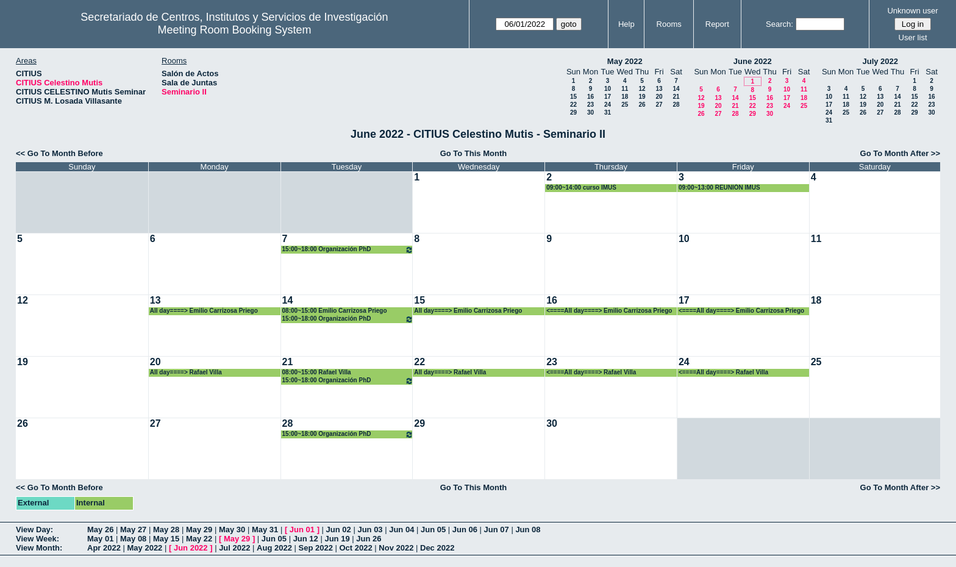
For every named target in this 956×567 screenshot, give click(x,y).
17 (607, 96)
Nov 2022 (396, 547)
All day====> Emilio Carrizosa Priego (204, 310)
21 (675, 96)
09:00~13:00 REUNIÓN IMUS (719, 187)
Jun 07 (496, 529)
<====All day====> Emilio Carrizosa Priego (609, 310)
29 (573, 112)
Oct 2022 (355, 547)
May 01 (100, 538)
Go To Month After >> (900, 153)
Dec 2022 (437, 547)
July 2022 (880, 61)
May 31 (265, 529)
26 (641, 104)
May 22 (199, 538)
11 (624, 88)
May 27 (133, 529)
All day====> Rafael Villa (186, 372)
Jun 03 (369, 529)
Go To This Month (473, 153)
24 (607, 104)
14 (675, 88)
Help (626, 24)
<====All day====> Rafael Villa (591, 372)
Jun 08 (527, 529)
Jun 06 (464, 529)
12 (641, 88)
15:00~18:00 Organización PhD (348, 250)
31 (607, 112)
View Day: (34, 529)
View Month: (39, 547)
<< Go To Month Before (59, 153)
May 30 (232, 529)
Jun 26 (368, 538)
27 (658, 104)
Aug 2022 (274, 547)
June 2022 (752, 61)
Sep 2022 (316, 547)
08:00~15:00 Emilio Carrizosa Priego (334, 310)
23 (590, 104)
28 (675, 104)
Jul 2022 (234, 547)
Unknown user (912, 10)
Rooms (669, 24)
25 (624, 104)
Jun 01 (302, 529)
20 (658, 96)
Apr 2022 (104, 547)
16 (590, 96)
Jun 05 (433, 529)
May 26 (100, 529)
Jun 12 (305, 538)
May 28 (166, 529)
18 (624, 96)
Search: (779, 24)
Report (717, 24)
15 (573, 96)
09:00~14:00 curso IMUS (581, 187)
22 (573, 104)
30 (590, 112)
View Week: (37, 538)
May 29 (199, 529)
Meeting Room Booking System (234, 30)
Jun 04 (401, 529)
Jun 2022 (191, 547)
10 (607, 88)
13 (658, 88)
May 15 (166, 538)
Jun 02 (338, 529)
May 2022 (625, 61)
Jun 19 (336, 538)
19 (641, 96)
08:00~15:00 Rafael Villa (316, 372)
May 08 (133, 538)
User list (913, 37)
